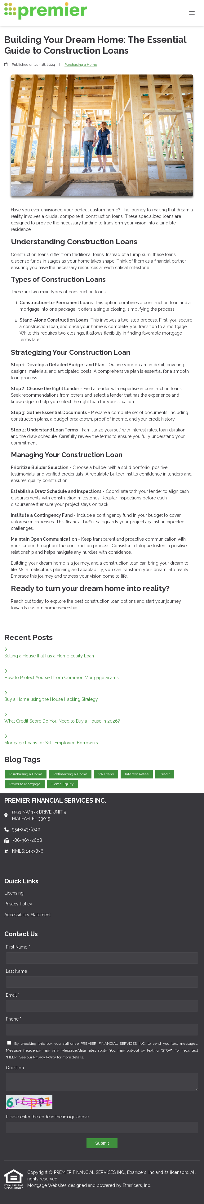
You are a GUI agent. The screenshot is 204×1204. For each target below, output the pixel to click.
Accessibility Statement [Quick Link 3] (27, 914)
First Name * (18, 947)
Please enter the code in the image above (47, 1116)
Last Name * (18, 971)
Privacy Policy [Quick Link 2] (18, 903)
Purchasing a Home (80, 64)
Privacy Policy (44, 1057)
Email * (13, 995)
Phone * (13, 1019)
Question (15, 1067)
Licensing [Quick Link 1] (14, 893)
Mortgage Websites (47, 1185)
